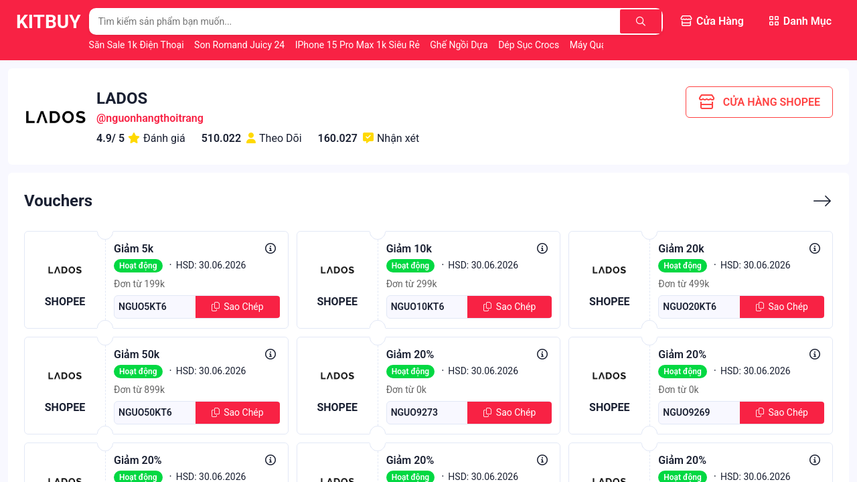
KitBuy (48, 22)
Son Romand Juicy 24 (240, 44)
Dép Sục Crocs (530, 44)
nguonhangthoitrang (155, 118)
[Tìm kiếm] (640, 21)
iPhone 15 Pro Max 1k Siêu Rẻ (358, 44)
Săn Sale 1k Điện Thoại (138, 44)
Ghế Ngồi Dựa (460, 44)
